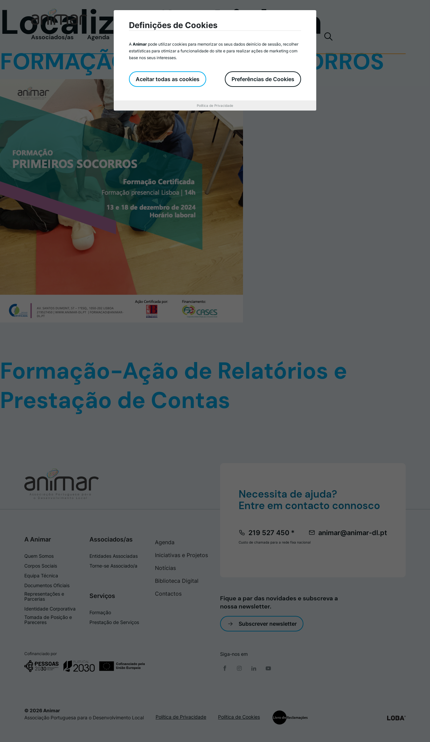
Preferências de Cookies (263, 79)
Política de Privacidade (215, 105)
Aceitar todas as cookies (167, 79)
